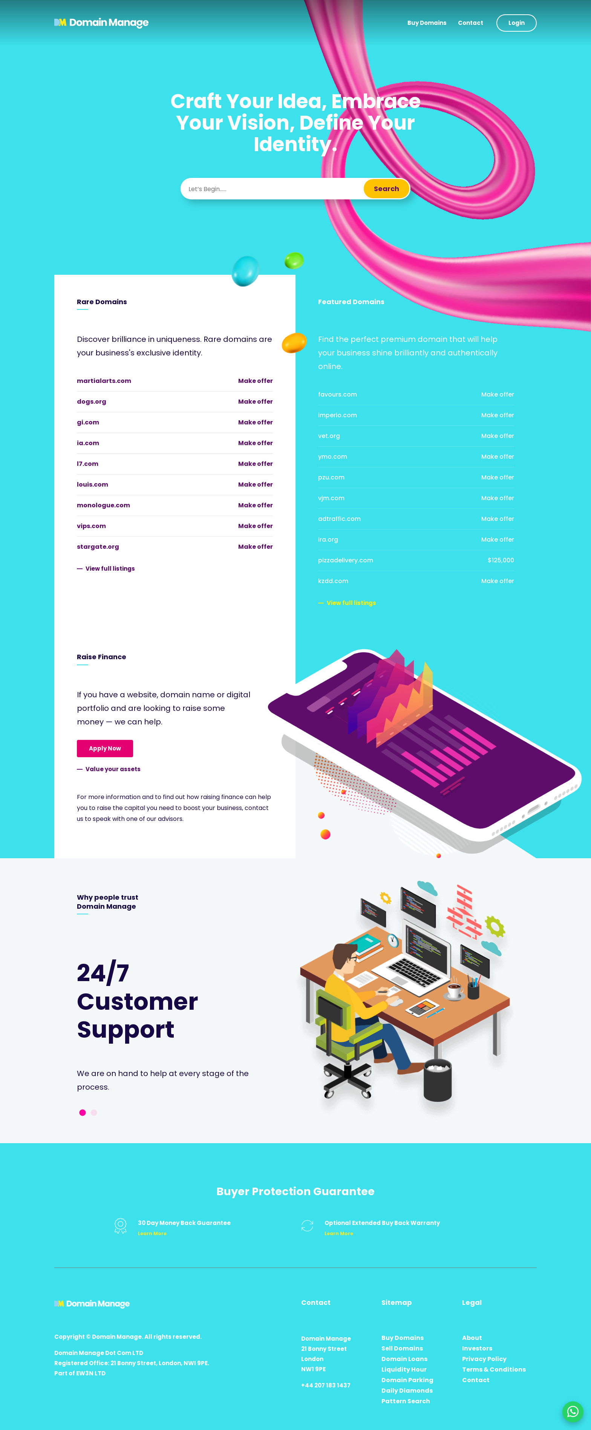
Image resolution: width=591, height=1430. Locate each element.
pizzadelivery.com (345, 560)
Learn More (152, 1233)
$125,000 (501, 560)
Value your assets (113, 769)
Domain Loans (404, 1359)
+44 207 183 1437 (326, 1385)
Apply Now (105, 748)
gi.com (88, 422)
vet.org (329, 436)
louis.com (92, 484)
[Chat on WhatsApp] (572, 1411)
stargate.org (98, 546)
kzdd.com (333, 581)
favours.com (337, 394)
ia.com (88, 443)
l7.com (87, 463)
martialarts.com (104, 381)
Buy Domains (427, 23)
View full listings (110, 569)
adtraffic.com (339, 518)
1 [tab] (82, 1113)
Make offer (255, 381)
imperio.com (337, 415)
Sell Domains (402, 1348)
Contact (470, 23)
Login (516, 23)
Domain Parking (407, 1380)
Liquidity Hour (404, 1369)
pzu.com (331, 477)
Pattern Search (405, 1401)
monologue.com (103, 505)
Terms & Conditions (494, 1369)
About (472, 1338)
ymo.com (332, 456)
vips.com (91, 526)
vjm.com (331, 498)
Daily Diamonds (407, 1390)
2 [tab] (94, 1113)
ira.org (328, 539)
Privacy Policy (484, 1359)
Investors (477, 1348)
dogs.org (91, 401)
